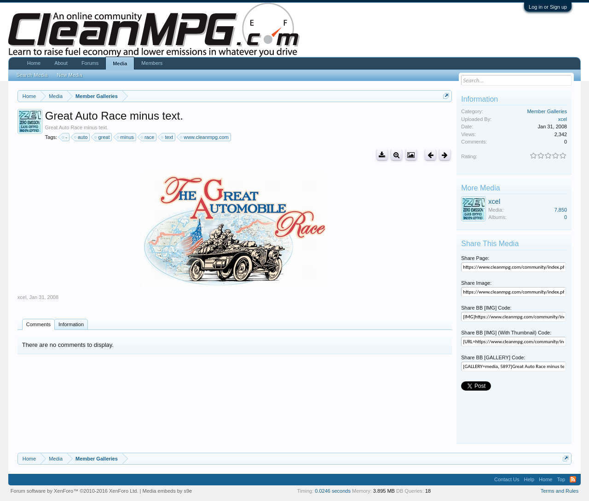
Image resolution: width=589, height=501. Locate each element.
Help (529, 479)
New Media (69, 75)
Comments (38, 324)
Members (151, 63)
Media (120, 63)
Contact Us (506, 479)
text (167, 137)
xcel (22, 297)
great (102, 137)
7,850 (560, 210)
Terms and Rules (560, 491)
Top (561, 479)
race (148, 137)
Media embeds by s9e (167, 491)
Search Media (32, 75)
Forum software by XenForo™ (75, 491)
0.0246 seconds (333, 491)
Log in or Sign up (548, 7)
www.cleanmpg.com (205, 137)
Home (33, 63)
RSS (573, 479)
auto (81, 137)
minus (126, 137)
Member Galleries (547, 111)
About (61, 63)
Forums (89, 63)
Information (71, 324)
